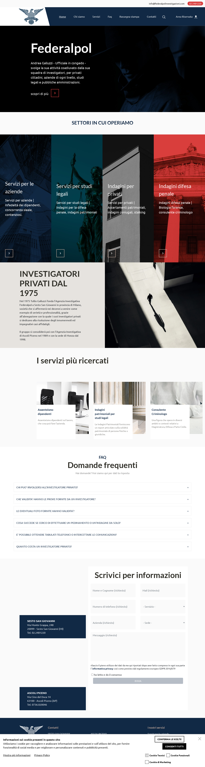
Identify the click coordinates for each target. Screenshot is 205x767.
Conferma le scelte (169, 739)
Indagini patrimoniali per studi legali (105, 415)
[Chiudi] (200, 739)
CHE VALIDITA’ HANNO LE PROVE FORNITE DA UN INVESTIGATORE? (55, 500)
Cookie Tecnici (157, 755)
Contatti (151, 17)
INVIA (138, 682)
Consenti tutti (174, 746)
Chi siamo (79, 17)
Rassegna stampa (129, 17)
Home (62, 17)
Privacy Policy (42, 755)
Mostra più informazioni (16, 755)
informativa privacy (102, 670)
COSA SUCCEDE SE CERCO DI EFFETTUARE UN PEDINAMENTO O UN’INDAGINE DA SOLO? (68, 524)
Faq (110, 17)
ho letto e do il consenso (106, 676)
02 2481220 (195, 4)
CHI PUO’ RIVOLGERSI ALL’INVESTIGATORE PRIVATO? (47, 488)
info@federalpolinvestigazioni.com (166, 4)
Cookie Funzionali (180, 755)
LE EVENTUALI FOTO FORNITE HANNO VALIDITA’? (45, 512)
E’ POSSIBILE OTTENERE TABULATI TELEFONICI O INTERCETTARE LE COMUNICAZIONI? (66, 536)
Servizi (96, 17)
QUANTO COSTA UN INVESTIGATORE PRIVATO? (44, 548)
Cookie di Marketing (160, 762)
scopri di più (39, 95)
